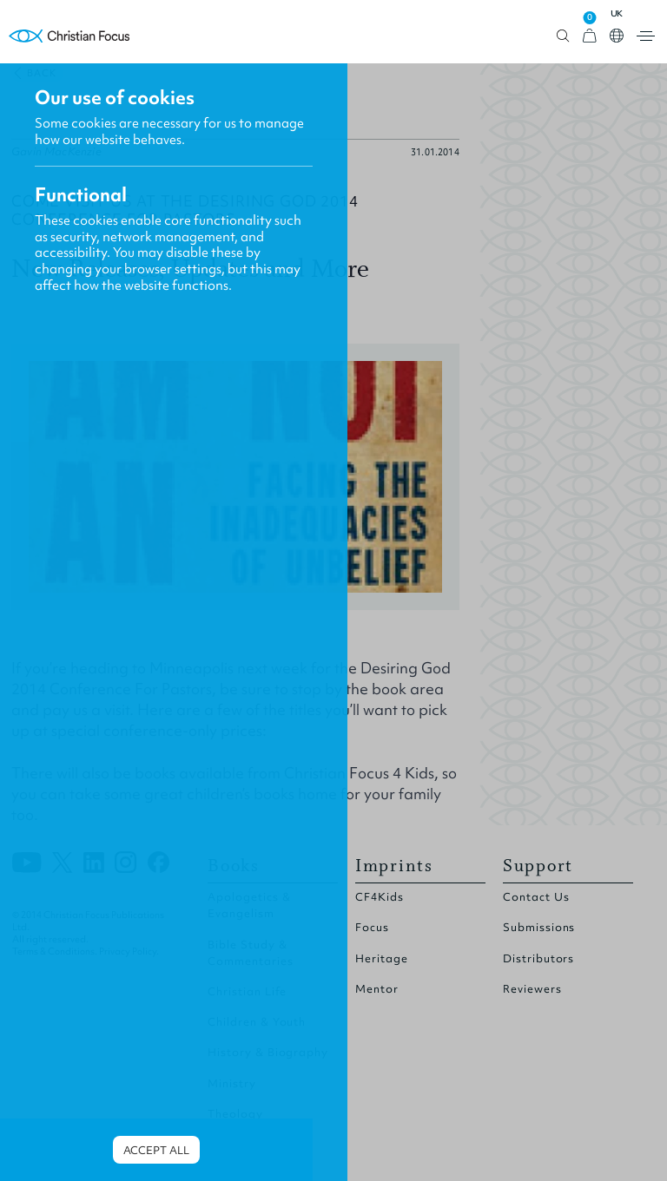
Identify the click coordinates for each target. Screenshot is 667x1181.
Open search (563, 36)
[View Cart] (590, 36)
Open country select (617, 36)
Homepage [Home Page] (69, 36)
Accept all (156, 1150)
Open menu (646, 36)
